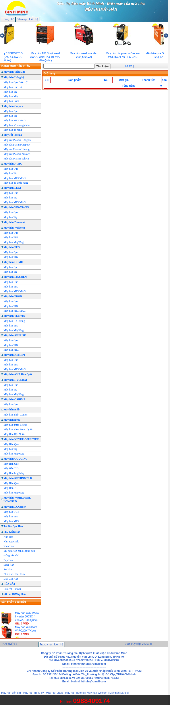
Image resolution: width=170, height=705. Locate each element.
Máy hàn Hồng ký (14, 77)
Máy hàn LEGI (12, 187)
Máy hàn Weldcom (14, 227)
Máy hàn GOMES (14, 262)
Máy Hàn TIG (11, 468)
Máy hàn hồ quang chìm (17, 125)
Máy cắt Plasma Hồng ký (17, 140)
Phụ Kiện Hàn (12, 531)
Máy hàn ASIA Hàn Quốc (18, 374)
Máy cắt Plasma (13, 134)
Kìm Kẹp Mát (11, 541)
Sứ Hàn (8, 569)
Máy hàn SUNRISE (15, 335)
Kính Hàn (9, 546)
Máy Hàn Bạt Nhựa (14, 434)
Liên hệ (33, 19)
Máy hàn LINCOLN (15, 276)
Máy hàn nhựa (12, 419)
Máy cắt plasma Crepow (17, 144)
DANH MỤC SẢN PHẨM (16, 66)
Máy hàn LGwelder (15, 506)
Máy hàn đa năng (13, 129)
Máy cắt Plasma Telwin (16, 158)
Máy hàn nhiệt (12, 409)
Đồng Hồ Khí (11, 555)
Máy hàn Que (11, 111)
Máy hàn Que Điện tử (15, 82)
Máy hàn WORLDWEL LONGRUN (17, 499)
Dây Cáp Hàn (11, 578)
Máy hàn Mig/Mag (14, 242)
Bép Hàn (8, 560)
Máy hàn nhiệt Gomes (15, 414)
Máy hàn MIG (11, 349)
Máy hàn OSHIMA (14, 399)
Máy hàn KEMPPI (14, 354)
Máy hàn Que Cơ (13, 87)
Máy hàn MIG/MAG (15, 120)
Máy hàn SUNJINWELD (18, 478)
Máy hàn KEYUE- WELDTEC (21, 439)
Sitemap (22, 19)
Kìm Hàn (8, 536)
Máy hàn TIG (11, 237)
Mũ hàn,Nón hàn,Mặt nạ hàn (19, 550)
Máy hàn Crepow (13, 106)
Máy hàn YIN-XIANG (16, 207)
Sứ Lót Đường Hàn (15, 594)
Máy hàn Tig (10, 91)
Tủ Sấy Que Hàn (13, 526)
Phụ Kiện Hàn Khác (14, 574)
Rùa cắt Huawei (12, 588)
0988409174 (91, 700)
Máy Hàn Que (11, 444)
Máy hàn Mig (11, 96)
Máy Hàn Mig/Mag (14, 473)
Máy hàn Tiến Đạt (14, 71)
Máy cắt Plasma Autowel (17, 153)
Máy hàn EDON (13, 296)
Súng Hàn (9, 564)
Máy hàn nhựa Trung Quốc (18, 429)
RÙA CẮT (9, 583)
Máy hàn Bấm (11, 101)
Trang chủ (8, 19)
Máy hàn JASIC (13, 163)
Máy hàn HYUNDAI (15, 379)
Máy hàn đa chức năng (16, 182)
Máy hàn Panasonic (15, 222)
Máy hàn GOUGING (15, 458)
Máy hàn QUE (11, 511)
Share (128, 66)
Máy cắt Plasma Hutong (16, 149)
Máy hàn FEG (12, 247)
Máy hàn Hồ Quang (14, 320)
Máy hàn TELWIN (14, 315)
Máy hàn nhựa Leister (15, 424)
